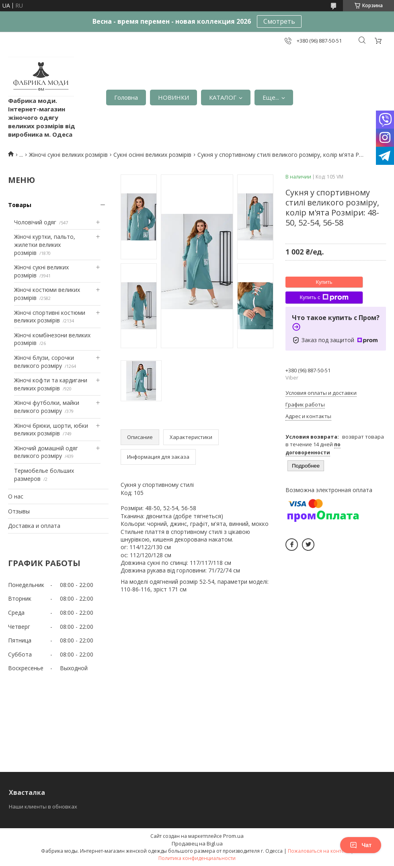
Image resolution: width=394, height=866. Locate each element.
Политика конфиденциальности (197, 858)
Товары (19, 205)
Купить (324, 282)
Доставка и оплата (34, 525)
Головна (126, 97)
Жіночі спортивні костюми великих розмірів (49, 316)
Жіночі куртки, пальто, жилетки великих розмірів (44, 244)
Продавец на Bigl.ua (197, 843)
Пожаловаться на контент (318, 851)
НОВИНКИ (173, 97)
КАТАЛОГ (222, 97)
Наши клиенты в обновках (43, 806)
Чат (360, 845)
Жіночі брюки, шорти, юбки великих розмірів (51, 429)
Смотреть (279, 21)
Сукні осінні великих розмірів (152, 154)
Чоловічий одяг (35, 222)
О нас (15, 496)
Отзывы (19, 511)
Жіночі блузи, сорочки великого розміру (44, 361)
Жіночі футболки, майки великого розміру (46, 407)
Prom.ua (233, 835)
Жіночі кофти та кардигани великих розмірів (50, 384)
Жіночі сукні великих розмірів (68, 154)
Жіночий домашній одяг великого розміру (46, 452)
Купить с (324, 297)
